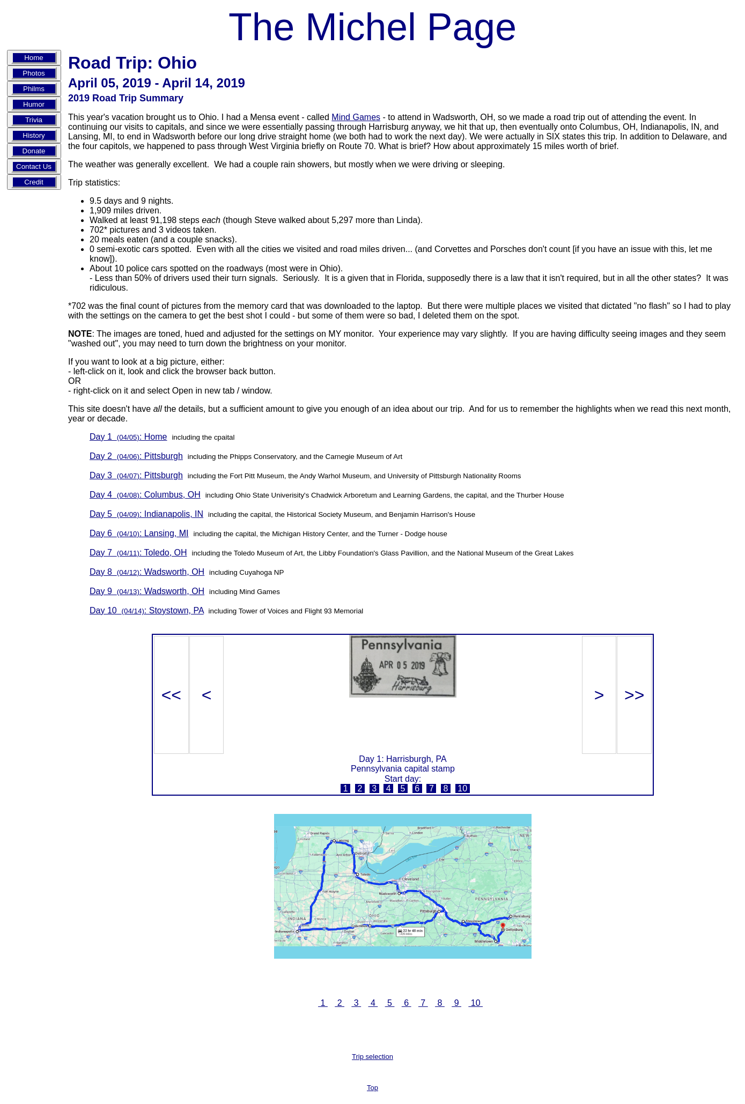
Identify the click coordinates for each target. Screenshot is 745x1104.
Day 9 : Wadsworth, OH (147, 591)
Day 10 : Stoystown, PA (147, 610)
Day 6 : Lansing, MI (139, 533)
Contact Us (33, 166)
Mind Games (355, 117)
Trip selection (372, 1057)
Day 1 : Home (128, 436)
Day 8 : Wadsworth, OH (147, 571)
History (34, 135)
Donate (34, 151)
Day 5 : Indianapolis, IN (146, 513)
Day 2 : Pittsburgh (136, 456)
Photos (34, 73)
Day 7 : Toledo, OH (138, 552)
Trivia (33, 120)
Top (372, 1088)
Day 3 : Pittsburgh (136, 475)
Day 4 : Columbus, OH (145, 494)
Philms (34, 89)
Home (33, 58)
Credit (33, 182)
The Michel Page (372, 26)
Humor (34, 104)
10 (462, 788)
